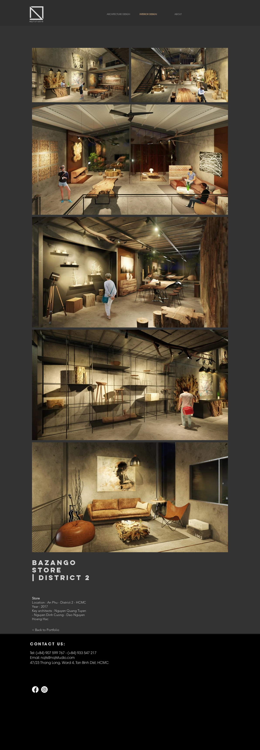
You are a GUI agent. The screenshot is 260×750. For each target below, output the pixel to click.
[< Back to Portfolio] (45, 629)
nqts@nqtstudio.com (58, 657)
